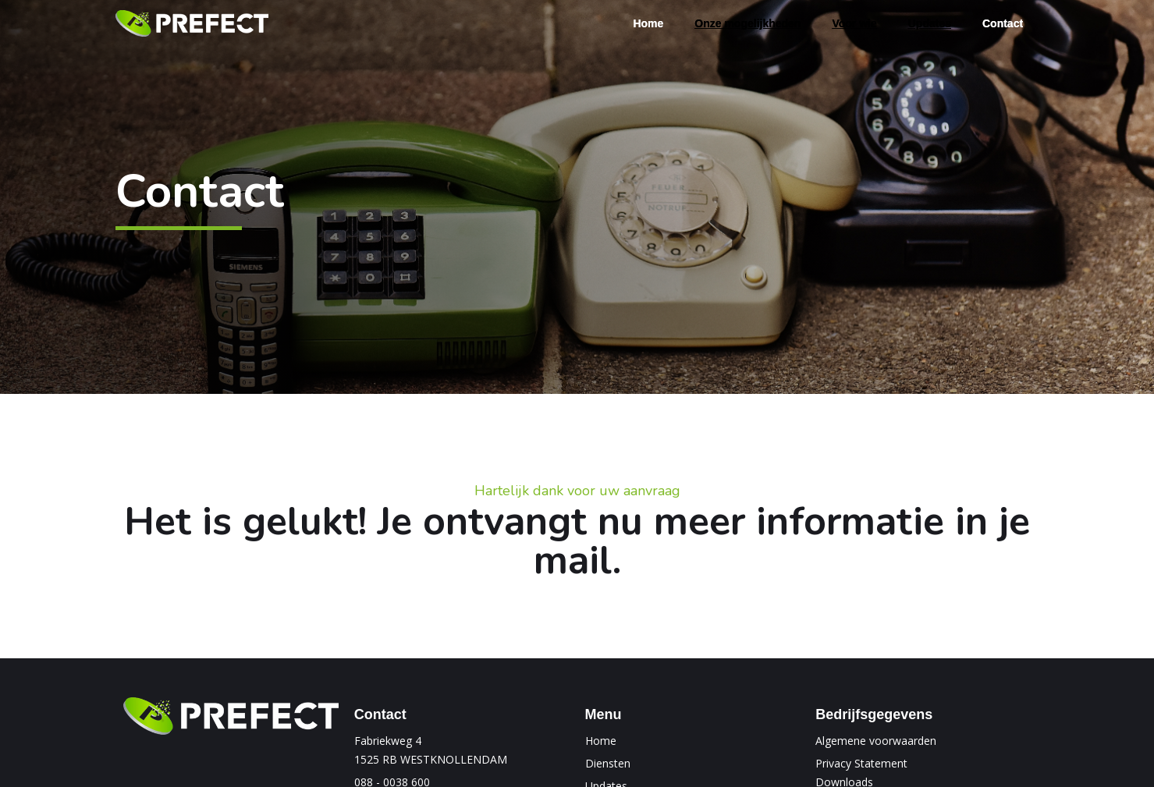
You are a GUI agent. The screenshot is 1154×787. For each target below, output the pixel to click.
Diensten (607, 763)
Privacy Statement (861, 763)
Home (600, 740)
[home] (191, 23)
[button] (747, 23)
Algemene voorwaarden (875, 740)
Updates (929, 23)
